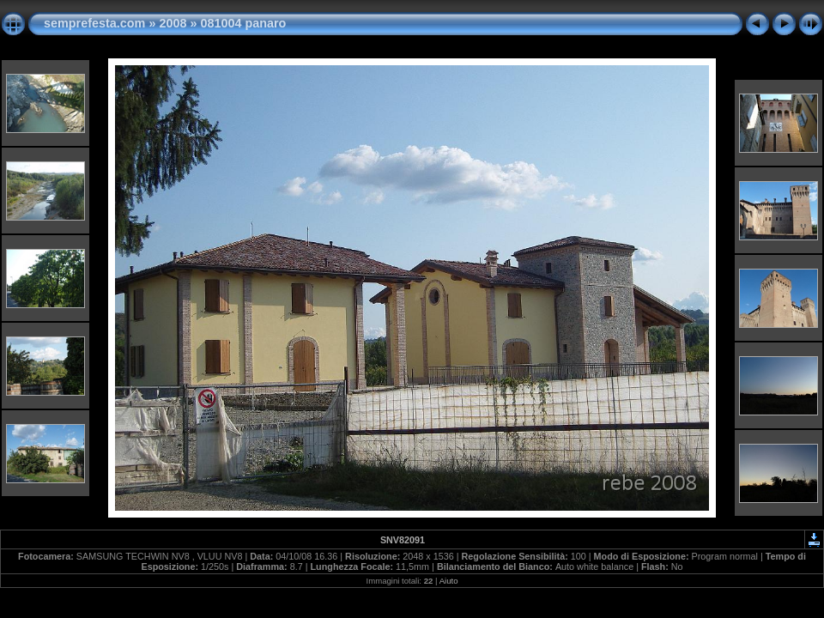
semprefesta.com (94, 23)
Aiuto (448, 580)
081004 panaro (243, 23)
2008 (172, 23)
